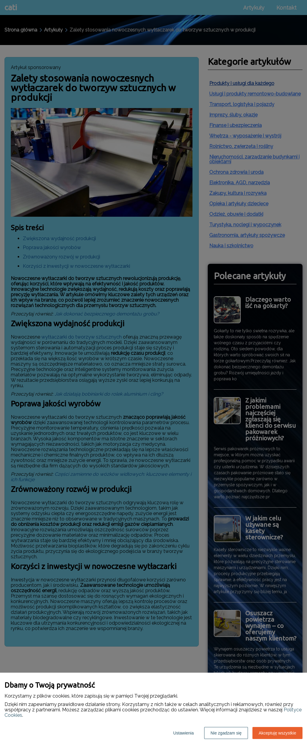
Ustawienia (183, 733)
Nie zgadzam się (226, 733)
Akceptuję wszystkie (277, 733)
